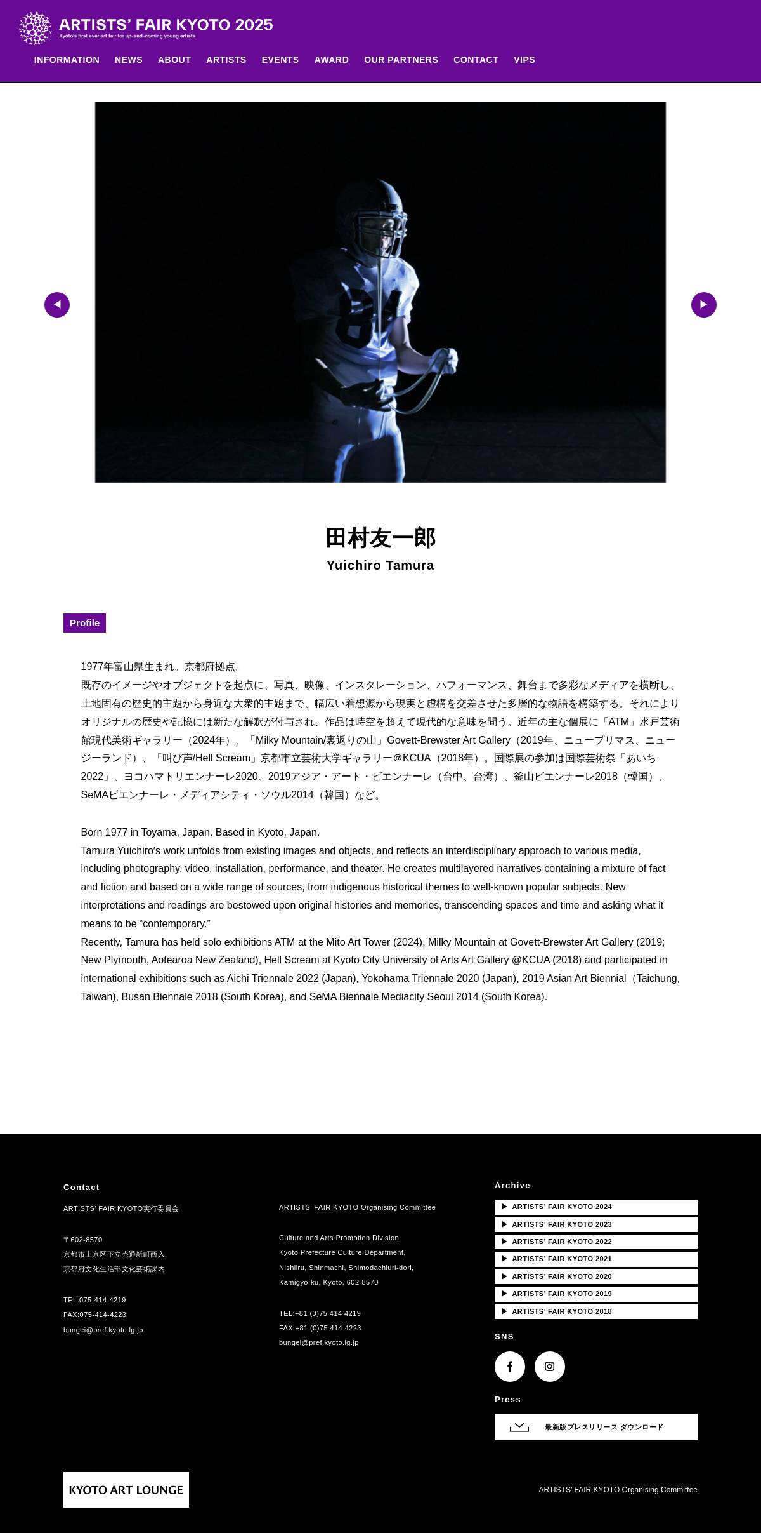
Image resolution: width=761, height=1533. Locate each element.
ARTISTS (233, 61)
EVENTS (287, 61)
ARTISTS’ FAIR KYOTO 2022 (556, 1241)
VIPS (531, 61)
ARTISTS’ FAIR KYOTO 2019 (556, 1293)
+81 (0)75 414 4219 (328, 1313)
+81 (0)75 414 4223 (328, 1328)
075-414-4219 (102, 1300)
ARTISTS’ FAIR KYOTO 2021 (556, 1258)
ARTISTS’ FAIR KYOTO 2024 (556, 1206)
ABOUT (180, 61)
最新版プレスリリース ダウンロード (604, 1427)
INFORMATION (73, 61)
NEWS (135, 61)
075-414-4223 (103, 1314)
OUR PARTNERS (408, 61)
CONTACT (482, 61)
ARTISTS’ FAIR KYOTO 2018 (556, 1311)
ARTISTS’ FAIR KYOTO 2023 (556, 1224)
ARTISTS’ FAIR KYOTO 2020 (556, 1276)
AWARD (338, 61)
